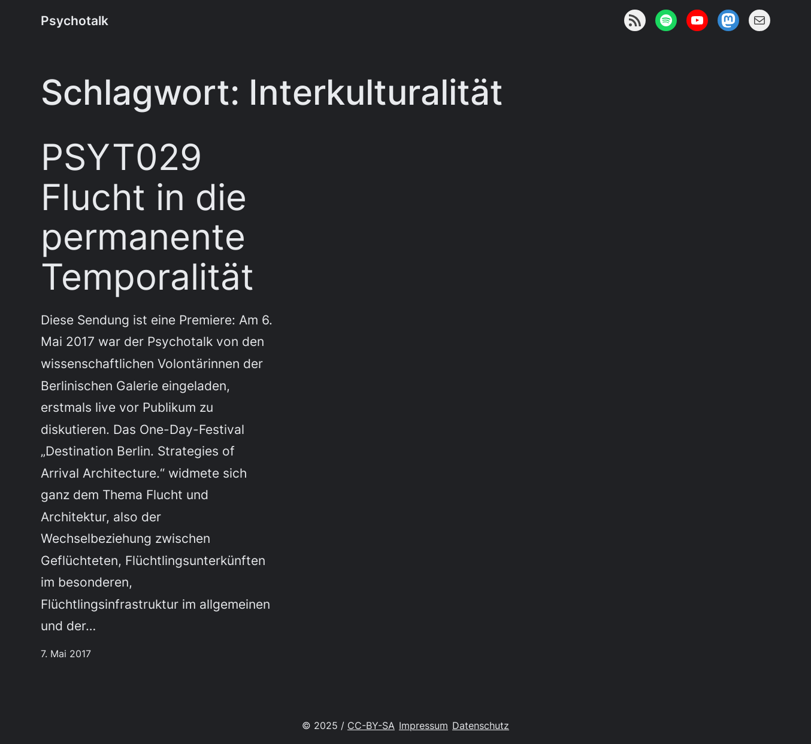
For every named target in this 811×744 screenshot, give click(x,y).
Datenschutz (480, 725)
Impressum (423, 725)
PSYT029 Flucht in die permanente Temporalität (147, 217)
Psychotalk (74, 20)
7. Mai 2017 (66, 654)
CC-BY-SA (371, 725)
